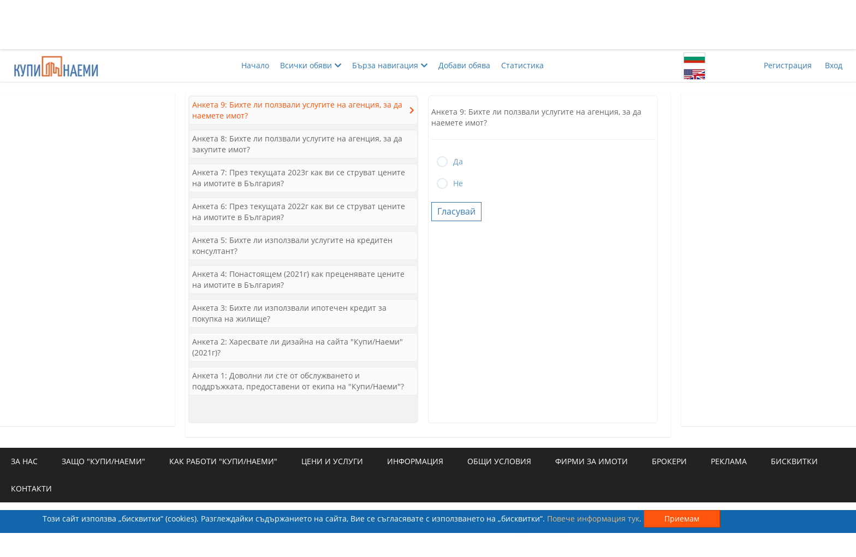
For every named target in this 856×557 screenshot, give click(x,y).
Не (458, 183)
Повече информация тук (593, 518)
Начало (255, 65)
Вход (833, 65)
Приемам (681, 518)
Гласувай (456, 211)
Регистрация (788, 65)
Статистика (522, 65)
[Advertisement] (428, 24)
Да (458, 161)
